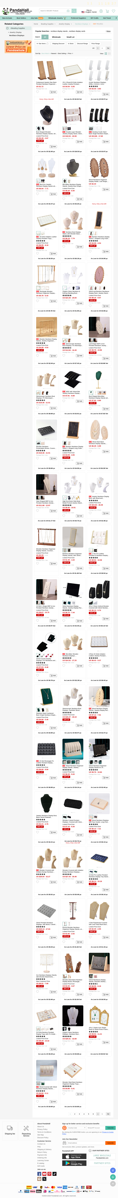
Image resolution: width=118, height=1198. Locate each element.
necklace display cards (77, 31)
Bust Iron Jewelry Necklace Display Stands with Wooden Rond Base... (46, 186)
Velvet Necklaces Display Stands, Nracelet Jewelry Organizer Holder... (97, 981)
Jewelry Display (64, 24)
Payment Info (42, 1155)
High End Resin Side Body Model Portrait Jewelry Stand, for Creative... (72, 503)
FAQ (39, 1147)
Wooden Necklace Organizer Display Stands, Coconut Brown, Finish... (45, 550)
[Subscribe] (86, 1143)
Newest (54, 53)
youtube (44, 1174)
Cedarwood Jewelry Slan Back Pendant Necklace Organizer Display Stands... (46, 84)
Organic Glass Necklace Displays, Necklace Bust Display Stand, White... (70, 1034)
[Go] (102, 48)
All (45, 37)
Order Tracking (113, 1170)
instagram (39, 1179)
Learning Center (43, 1160)
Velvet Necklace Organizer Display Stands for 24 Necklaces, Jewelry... (97, 767)
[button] (116, 18)
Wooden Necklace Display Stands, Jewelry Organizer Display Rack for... (46, 340)
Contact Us (41, 1144)
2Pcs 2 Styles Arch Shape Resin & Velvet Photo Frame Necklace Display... (98, 1029)
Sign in (101, 12)
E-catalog (40, 1163)
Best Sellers (21, 18)
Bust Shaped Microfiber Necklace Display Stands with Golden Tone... (99, 398)
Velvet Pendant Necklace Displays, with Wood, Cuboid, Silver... (46, 924)
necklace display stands (59, 31)
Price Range (95, 43)
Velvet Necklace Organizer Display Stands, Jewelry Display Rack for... (72, 767)
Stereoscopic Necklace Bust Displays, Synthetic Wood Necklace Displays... (71, 710)
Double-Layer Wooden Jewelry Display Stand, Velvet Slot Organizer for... (72, 133)
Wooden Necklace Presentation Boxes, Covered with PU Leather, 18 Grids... (46, 448)
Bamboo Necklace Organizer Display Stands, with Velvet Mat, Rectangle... (72, 555)
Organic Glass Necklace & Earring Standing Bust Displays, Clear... (71, 293)
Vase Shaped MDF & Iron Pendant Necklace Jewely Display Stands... (44, 503)
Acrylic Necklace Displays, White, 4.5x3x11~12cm (97, 83)
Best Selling (62, 53)
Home (36, 24)
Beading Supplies (47, 24)
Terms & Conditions (44, 1132)
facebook (39, 1174)
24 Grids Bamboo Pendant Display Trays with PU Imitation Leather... (46, 1034)
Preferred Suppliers (78, 18)
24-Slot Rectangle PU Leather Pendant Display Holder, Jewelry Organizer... (45, 762)
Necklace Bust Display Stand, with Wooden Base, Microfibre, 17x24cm (71, 233)
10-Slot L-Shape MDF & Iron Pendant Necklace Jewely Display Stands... (45, 607)
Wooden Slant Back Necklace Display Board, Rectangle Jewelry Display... (72, 981)
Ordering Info (42, 1158)
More (109, 31)
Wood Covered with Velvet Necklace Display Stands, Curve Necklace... (46, 1088)
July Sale (37, 18)
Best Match (46, 53)
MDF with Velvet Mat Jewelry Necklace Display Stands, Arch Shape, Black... (71, 393)
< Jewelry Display (15, 32)
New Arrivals (7, 18)
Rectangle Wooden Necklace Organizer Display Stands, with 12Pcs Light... (45, 293)
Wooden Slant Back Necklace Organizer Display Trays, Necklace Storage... (72, 1083)
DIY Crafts (94, 18)
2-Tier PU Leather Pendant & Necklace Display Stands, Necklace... (98, 555)
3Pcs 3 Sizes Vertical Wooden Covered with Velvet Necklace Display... (99, 607)
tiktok (54, 1174)
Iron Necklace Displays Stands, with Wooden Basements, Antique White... (46, 976)
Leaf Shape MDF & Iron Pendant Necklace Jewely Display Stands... (97, 345)
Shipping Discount (58, 43)
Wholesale (56, 37)
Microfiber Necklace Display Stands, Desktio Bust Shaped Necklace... (72, 186)
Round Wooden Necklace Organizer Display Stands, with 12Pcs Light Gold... (72, 929)
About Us (40, 1126)
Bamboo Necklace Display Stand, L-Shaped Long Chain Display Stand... (99, 238)
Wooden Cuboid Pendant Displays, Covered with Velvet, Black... (72, 822)
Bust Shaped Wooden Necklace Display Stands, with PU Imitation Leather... (46, 133)
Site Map (40, 1135)
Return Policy (42, 1152)
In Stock (70, 43)
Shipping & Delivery (44, 1149)
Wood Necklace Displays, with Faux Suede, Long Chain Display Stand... (99, 822)
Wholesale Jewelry (57, 18)
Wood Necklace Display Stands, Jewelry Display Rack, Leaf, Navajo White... (99, 710)
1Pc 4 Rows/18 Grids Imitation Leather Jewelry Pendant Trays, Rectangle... (72, 84)
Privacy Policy (42, 1129)
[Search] (64, 11)
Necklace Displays (81, 24)
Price (70, 53)
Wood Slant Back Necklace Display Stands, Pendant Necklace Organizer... (99, 443)
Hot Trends (107, 18)
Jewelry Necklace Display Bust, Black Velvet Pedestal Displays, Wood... (46, 817)
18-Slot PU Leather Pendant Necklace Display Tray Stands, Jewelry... (99, 876)
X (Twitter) (44, 1179)
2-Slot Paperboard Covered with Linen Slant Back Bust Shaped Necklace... (98, 924)
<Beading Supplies (17, 28)
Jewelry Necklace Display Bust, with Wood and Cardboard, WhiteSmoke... (99, 498)
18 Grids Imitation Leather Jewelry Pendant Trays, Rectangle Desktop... (46, 238)
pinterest (49, 1174)
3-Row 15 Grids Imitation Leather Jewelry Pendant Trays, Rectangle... (97, 655)
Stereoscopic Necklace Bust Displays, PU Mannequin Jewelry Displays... (72, 345)
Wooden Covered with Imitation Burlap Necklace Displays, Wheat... (45, 872)
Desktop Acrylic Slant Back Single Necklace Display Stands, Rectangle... (99, 133)
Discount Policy (42, 1138)
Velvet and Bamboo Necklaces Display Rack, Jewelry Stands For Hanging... (99, 293)
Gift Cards (41, 1166)
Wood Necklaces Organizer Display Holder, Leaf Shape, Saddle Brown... (98, 181)
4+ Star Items (43, 43)
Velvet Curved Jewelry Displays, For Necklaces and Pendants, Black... (45, 660)
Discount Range (82, 43)
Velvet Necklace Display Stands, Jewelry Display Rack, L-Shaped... (72, 607)
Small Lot (70, 37)
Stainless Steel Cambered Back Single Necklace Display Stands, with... (46, 715)
